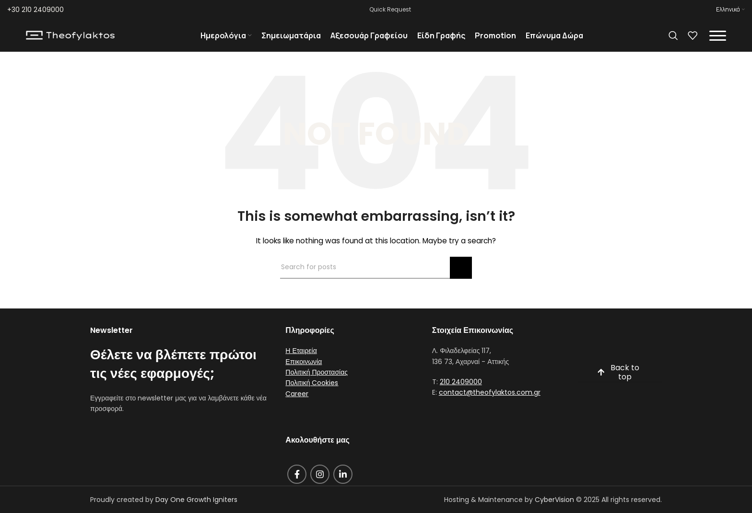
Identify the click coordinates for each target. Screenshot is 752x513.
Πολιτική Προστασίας (316, 383)
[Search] (673, 40)
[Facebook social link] (296, 484)
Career (296, 404)
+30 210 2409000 (35, 9)
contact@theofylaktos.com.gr (489, 403)
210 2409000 (461, 392)
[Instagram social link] (319, 484)
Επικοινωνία (303, 371)
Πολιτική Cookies (311, 393)
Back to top (618, 383)
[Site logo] (70, 40)
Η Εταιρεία (301, 361)
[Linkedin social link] (342, 484)
